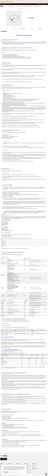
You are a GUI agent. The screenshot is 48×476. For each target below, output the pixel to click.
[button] (46, 474)
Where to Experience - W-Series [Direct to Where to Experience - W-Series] (28, 470)
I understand (6, 472)
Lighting (13, 6)
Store (41, 6)
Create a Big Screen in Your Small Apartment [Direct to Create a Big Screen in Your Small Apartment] (27, 465)
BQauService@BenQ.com (7, 232)
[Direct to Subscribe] (3, 459)
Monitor (10, 6)
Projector (6, 6)
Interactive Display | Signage (28, 6)
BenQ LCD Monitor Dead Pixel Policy (11, 349)
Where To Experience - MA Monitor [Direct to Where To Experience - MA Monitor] (27, 469)
